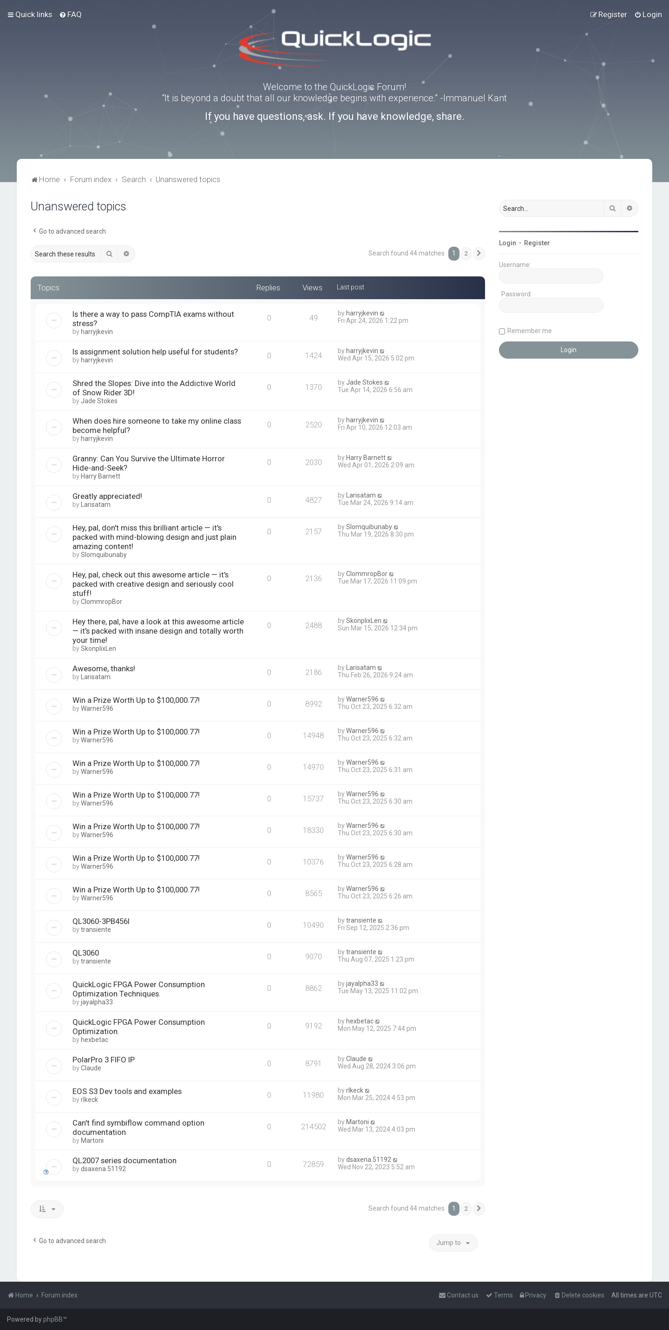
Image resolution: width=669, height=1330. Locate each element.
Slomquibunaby (104, 554)
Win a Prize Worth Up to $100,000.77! (136, 700)
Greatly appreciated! (107, 496)
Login (507, 243)
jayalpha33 (97, 1002)
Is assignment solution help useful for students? (155, 351)
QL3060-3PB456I (101, 921)
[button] (479, 253)
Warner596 (97, 708)
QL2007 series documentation (124, 1160)
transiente (96, 929)
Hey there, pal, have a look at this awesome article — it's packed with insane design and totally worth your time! (158, 631)
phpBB (53, 1319)
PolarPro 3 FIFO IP (103, 1059)
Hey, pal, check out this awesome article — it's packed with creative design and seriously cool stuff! (153, 584)
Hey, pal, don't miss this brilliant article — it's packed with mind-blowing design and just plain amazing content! (154, 537)
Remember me (529, 330)
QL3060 (85, 952)
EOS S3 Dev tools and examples (127, 1091)
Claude (91, 1068)
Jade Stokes (99, 401)
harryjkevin (97, 331)
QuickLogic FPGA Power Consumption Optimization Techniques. (138, 989)
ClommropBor (101, 601)
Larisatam (96, 504)
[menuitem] (70, 14)
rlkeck (89, 1099)
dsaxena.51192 (103, 1169)
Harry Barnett (100, 476)
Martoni (92, 1140)
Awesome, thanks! (103, 668)
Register (537, 243)
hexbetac (94, 1039)
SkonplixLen (98, 648)
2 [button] (466, 253)
